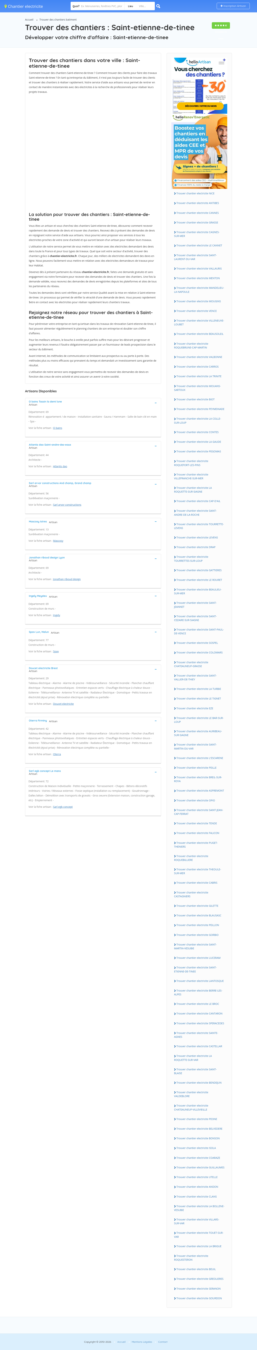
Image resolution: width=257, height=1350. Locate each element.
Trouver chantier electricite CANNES (197, 213)
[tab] (93, 402)
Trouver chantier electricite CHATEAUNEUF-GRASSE (191, 664)
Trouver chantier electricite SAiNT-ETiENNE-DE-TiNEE (195, 969)
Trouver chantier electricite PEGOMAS (198, 451)
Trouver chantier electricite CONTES (197, 432)
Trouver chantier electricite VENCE (196, 311)
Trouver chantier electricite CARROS (197, 366)
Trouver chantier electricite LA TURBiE (198, 689)
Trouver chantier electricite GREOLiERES (199, 1278)
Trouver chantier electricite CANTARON (199, 1013)
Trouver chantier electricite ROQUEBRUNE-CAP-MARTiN (191, 345)
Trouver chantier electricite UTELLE (197, 1177)
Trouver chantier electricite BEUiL (196, 1269)
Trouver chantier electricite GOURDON (199, 1298)
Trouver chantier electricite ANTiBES (197, 203)
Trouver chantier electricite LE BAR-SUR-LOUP (199, 719)
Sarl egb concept (63, 806)
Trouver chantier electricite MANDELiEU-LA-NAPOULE (199, 289)
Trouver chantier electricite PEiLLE (196, 767)
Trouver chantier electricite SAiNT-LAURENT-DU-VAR (195, 257)
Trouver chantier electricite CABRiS (196, 882)
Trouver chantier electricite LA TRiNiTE (198, 376)
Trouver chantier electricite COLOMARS (199, 652)
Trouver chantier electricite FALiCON (197, 833)
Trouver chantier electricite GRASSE (197, 222)
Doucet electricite (63, 703)
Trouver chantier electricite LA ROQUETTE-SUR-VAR (193, 1057)
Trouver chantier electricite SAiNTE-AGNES (196, 1034)
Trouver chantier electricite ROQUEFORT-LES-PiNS (191, 463)
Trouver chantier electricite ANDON (197, 1186)
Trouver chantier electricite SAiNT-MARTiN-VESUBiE (195, 946)
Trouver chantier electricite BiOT (195, 399)
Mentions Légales (142, 1341)
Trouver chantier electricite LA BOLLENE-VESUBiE (199, 1208)
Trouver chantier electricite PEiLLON (197, 925)
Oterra (57, 754)
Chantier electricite (24, 6)
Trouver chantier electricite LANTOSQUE (200, 981)
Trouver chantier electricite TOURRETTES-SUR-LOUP (191, 558)
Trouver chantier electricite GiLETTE (197, 905)
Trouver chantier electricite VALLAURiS (199, 268)
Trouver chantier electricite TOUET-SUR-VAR (198, 1234)
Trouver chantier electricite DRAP (195, 547)
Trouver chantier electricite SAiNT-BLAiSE (195, 1071)
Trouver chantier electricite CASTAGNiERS (191, 894)
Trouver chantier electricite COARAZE (198, 1157)
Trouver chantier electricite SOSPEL (197, 643)
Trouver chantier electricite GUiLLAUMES (200, 1167)
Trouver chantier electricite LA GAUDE (198, 441)
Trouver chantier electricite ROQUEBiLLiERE (191, 858)
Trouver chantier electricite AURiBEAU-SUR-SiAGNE (198, 733)
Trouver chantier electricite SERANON (198, 1288)
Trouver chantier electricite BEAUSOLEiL (199, 334)
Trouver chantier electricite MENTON (198, 278)
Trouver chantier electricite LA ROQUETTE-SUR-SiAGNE (193, 489)
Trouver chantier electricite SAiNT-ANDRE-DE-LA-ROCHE (195, 512)
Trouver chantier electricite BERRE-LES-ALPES (198, 992)
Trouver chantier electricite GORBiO (197, 935)
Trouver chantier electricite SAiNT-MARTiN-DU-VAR (195, 746)
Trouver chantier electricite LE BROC (197, 1004)
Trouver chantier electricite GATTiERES (199, 570)
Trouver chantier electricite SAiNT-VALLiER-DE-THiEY (195, 677)
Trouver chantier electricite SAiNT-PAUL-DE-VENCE (199, 631)
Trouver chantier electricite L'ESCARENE (199, 758)
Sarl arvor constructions (67, 504)
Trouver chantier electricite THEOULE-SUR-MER (197, 871)
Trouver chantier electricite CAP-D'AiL (198, 501)
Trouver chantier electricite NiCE (195, 193)
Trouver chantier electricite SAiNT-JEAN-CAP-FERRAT (198, 812)
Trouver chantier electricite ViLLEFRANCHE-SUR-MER (191, 476)
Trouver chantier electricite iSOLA (196, 1148)
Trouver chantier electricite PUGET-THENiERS (196, 844)
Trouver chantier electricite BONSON (198, 1138)
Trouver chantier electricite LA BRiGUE (198, 1246)
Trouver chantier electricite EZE (194, 708)
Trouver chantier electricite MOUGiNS (198, 301)
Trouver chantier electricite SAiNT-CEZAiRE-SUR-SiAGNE (195, 618)
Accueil (29, 19)
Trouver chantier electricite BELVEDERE (199, 1128)
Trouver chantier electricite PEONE (196, 1119)
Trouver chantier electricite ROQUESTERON (191, 1257)
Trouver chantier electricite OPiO (195, 800)
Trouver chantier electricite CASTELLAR (199, 1046)
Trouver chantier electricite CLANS (196, 1196)
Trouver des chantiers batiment (58, 19)
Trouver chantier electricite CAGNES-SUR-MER (196, 234)
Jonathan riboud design (67, 579)
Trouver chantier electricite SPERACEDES (200, 1023)
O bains (57, 428)
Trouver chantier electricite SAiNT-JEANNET (195, 604)
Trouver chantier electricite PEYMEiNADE (200, 409)
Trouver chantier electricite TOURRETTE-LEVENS (199, 526)
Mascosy (58, 540)
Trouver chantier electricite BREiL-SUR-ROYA (198, 779)
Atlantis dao (60, 466)
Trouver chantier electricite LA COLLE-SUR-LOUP (197, 420)
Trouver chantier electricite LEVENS (197, 537)
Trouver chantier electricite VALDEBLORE (191, 1094)
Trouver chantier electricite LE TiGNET (198, 698)
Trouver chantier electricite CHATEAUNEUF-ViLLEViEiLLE (191, 1107)
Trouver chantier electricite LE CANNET (199, 245)
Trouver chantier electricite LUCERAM (198, 958)
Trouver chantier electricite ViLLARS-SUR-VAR (196, 1221)
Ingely (56, 615)
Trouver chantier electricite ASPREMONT (200, 790)
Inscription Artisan (233, 6)
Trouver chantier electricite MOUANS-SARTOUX (197, 388)
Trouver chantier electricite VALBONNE (199, 357)
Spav (56, 651)
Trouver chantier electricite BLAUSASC (198, 915)
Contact (163, 1341)
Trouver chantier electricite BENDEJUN (199, 1082)
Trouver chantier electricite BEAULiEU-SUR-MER (197, 591)
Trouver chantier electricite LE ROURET (199, 580)
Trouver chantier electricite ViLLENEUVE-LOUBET (199, 322)
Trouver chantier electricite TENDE (196, 823)
